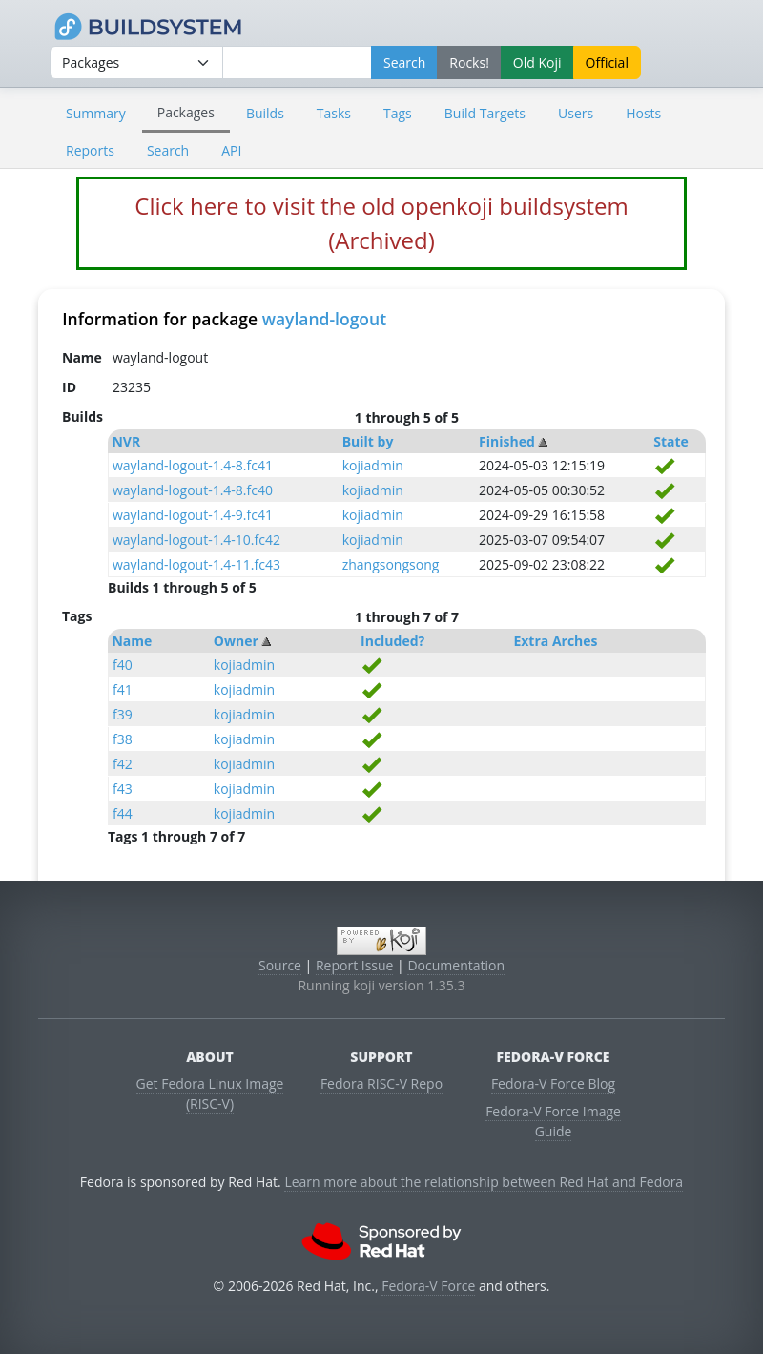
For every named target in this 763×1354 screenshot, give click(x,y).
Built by (368, 441)
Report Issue (355, 965)
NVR (126, 441)
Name (132, 641)
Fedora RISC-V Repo (381, 1083)
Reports (90, 150)
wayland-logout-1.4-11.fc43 (196, 564)
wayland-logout (324, 318)
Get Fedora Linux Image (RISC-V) (210, 1093)
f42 (123, 764)
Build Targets (485, 113)
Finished (507, 441)
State (671, 441)
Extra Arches (555, 641)
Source (279, 965)
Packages (186, 112)
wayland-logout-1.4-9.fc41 (193, 515)
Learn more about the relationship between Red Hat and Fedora (483, 1182)
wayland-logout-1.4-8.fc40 (193, 490)
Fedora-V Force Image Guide (553, 1121)
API (231, 150)
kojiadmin (372, 465)
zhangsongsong (391, 564)
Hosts (643, 113)
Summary (96, 113)
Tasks (334, 113)
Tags (397, 113)
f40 (123, 665)
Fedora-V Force (428, 1286)
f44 (123, 813)
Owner (236, 641)
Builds (265, 113)
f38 (123, 739)
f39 (123, 714)
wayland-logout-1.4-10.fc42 (196, 540)
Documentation (456, 965)
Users (575, 113)
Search (168, 150)
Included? (392, 641)
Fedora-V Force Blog (553, 1083)
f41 (123, 689)
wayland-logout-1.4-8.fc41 (193, 465)
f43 (123, 789)
